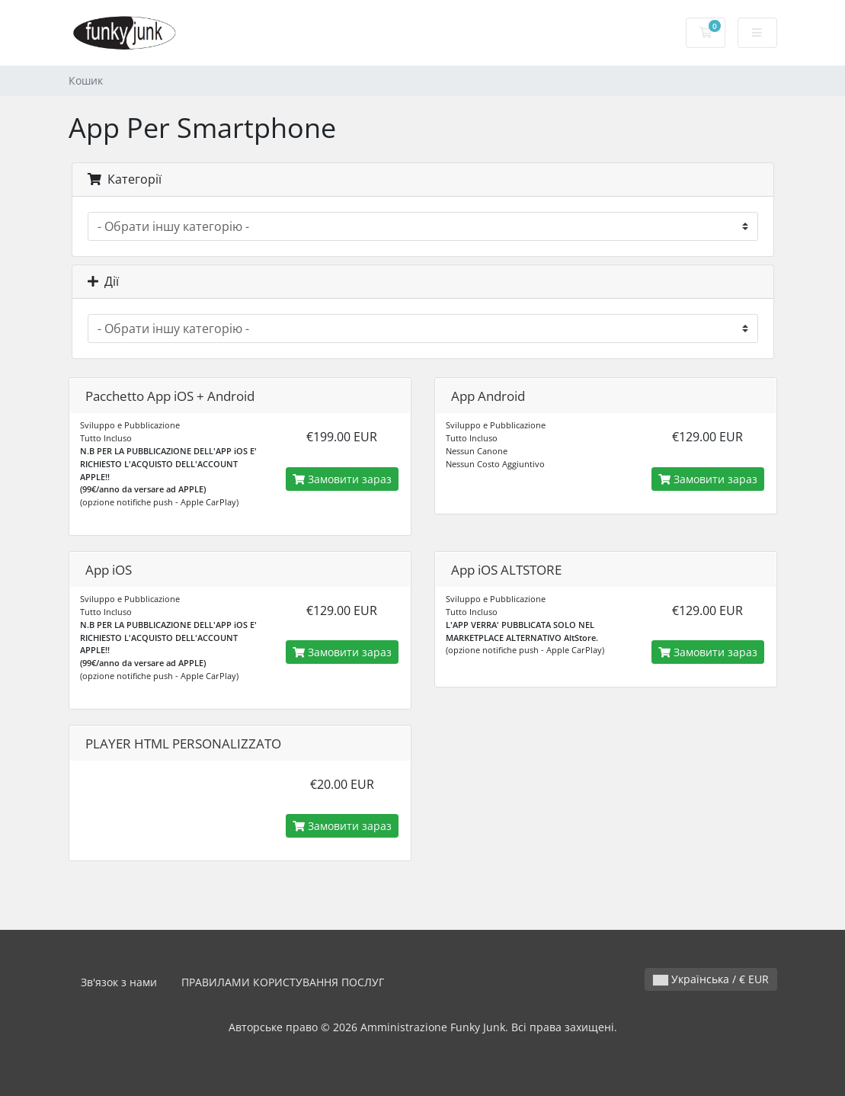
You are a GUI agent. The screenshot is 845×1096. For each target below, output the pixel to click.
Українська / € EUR (711, 979)
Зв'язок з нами (119, 982)
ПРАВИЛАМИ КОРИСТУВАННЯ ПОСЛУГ (282, 982)
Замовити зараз (342, 479)
